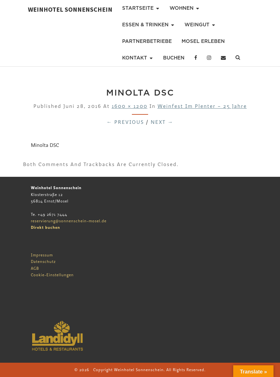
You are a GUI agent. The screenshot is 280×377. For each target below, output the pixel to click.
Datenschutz (43, 261)
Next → (162, 122)
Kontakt (134, 58)
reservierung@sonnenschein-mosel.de (69, 221)
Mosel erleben (203, 41)
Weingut (197, 25)
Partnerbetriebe (147, 41)
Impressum (42, 255)
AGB (35, 268)
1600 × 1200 (129, 106)
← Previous (125, 122)
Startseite (138, 8)
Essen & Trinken (145, 25)
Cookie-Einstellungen (52, 275)
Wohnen (182, 8)
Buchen (174, 58)
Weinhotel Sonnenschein (70, 9)
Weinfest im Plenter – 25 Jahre (202, 106)
